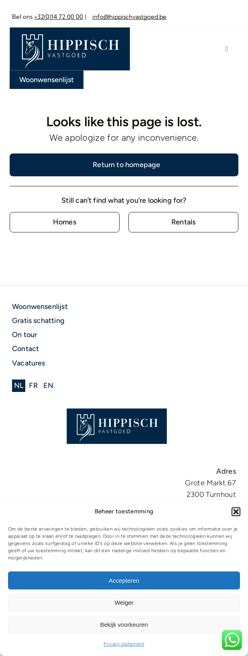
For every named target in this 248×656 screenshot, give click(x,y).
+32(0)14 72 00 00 (58, 16)
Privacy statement (124, 644)
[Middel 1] (70, 30)
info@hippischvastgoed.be (129, 16)
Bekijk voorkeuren (124, 624)
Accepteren (124, 580)
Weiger (123, 602)
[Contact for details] (65, 222)
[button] (236, 512)
